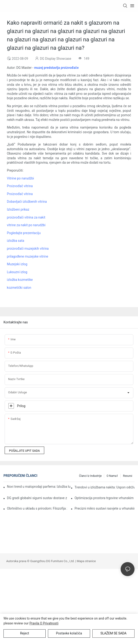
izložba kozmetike (20, 280)
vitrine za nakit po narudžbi (26, 225)
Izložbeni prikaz (18, 209)
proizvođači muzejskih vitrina (28, 248)
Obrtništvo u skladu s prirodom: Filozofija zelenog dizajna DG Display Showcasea (37, 508)
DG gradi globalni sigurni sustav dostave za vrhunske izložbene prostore (37, 498)
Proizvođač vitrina (20, 186)
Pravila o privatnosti (43, 623)
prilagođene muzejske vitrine (27, 256)
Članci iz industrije (90, 476)
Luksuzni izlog (17, 272)
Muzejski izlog (17, 264)
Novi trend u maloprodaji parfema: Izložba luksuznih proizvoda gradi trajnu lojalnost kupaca (39, 486)
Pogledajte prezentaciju (24, 233)
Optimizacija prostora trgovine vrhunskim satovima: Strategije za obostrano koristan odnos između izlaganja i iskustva (105, 498)
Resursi (127, 476)
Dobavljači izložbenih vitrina (27, 201)
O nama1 (112, 476)
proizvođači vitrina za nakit (26, 217)
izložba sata (15, 240)
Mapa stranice (86, 561)
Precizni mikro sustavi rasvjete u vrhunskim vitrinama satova (105, 508)
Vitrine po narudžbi (20, 178)
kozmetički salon (19, 287)
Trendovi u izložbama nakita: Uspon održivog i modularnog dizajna (105, 487)
